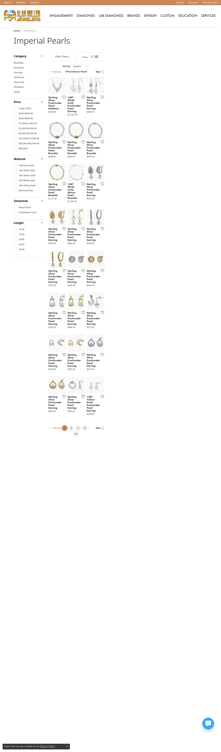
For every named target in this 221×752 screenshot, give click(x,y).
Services (208, 15)
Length (18, 222)
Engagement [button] (61, 15)
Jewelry (17, 31)
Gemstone (21, 201)
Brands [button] (133, 15)
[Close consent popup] (67, 746)
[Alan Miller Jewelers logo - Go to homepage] (23, 15)
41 (142, 611)
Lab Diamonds (111, 15)
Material (19, 159)
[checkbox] (22, 108)
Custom (168, 15)
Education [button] (187, 15)
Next (201, 71)
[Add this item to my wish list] (97, 131)
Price (17, 102)
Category (20, 56)
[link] (7, 2)
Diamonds (86, 15)
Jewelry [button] (150, 15)
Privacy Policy (47, 746)
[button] (179, 2)
